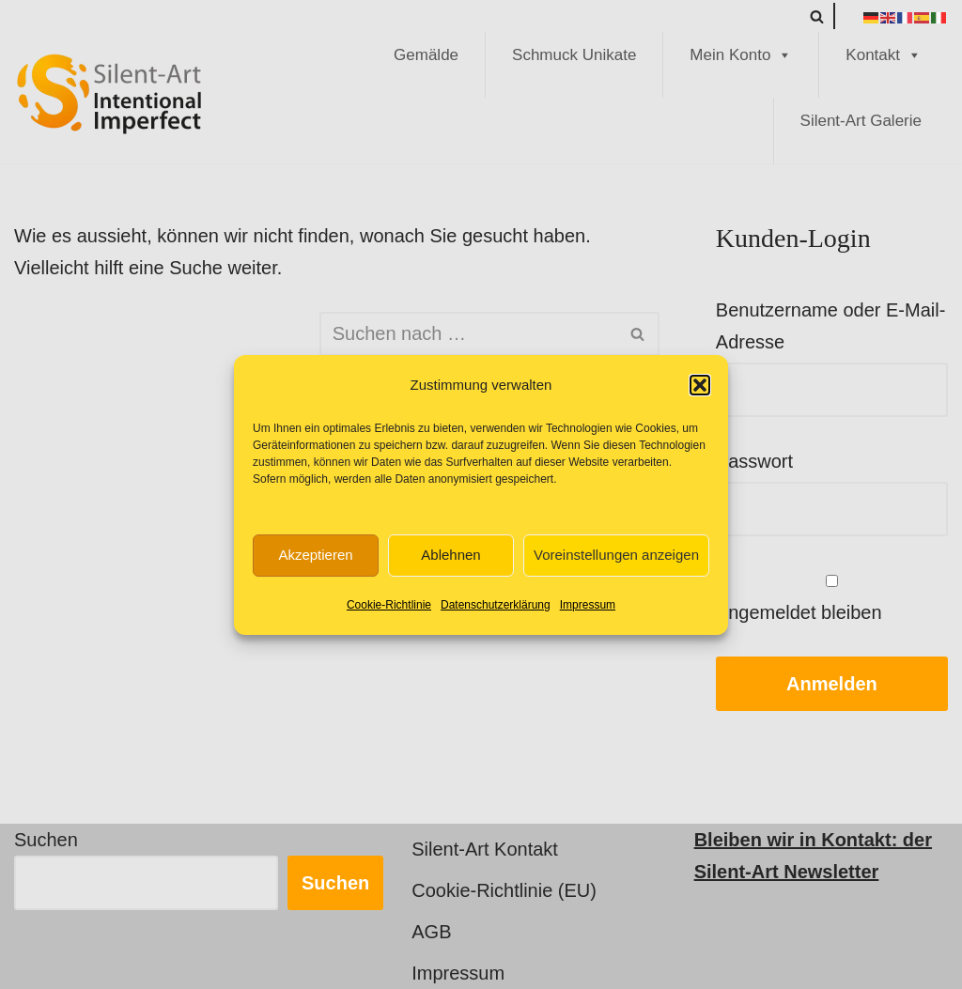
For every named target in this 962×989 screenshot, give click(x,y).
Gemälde (426, 55)
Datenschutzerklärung (496, 604)
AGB (431, 931)
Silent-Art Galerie (861, 121)
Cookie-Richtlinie (389, 604)
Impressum (587, 604)
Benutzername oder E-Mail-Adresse (831, 326)
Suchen (46, 839)
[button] (699, 385)
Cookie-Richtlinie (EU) (504, 890)
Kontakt (884, 55)
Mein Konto (741, 55)
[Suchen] (817, 16)
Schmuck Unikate (574, 55)
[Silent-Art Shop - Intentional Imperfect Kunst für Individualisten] (108, 94)
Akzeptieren (315, 555)
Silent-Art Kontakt (484, 849)
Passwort (754, 461)
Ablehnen (450, 555)
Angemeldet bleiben (832, 599)
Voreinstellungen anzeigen (616, 555)
